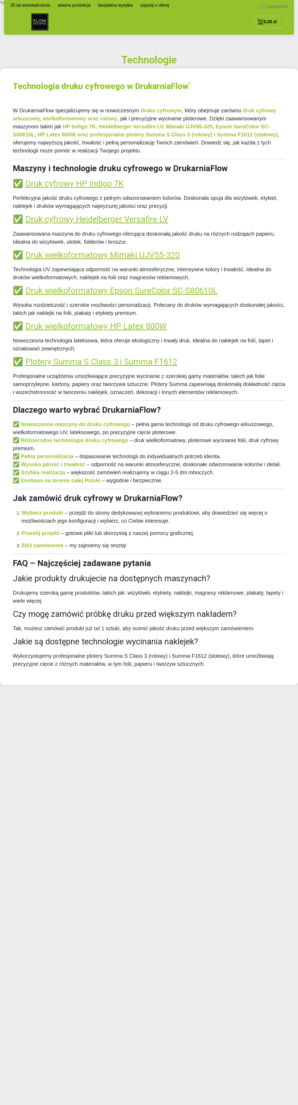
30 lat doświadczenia (30, 5)
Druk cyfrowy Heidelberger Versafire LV (96, 219)
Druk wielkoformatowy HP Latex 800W (96, 326)
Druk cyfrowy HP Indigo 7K (74, 184)
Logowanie (274, 6)
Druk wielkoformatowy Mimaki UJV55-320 (102, 255)
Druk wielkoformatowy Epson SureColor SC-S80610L (121, 291)
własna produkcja (74, 5)
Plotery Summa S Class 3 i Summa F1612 (101, 362)
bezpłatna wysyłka (115, 5)
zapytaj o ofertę (154, 5)
